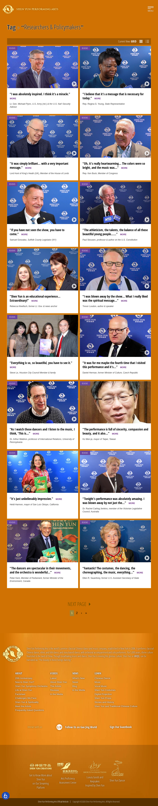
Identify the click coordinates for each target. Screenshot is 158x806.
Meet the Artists (23, 706)
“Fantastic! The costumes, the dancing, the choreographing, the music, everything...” (113, 570)
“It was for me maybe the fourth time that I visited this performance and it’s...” (114, 364)
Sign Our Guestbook (121, 727)
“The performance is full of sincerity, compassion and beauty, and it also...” (115, 431)
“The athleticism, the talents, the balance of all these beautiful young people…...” (115, 232)
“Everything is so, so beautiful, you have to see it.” (42, 364)
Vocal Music (101, 686)
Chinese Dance (102, 678)
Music (98, 682)
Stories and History (104, 702)
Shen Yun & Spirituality (27, 702)
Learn (98, 673)
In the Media (56, 694)
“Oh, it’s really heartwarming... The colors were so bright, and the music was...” (114, 165)
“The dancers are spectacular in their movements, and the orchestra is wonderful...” (40, 570)
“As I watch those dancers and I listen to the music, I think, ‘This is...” (42, 431)
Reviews (12, 48)
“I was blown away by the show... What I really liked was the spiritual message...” (115, 298)
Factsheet (20, 694)
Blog (74, 686)
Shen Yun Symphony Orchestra (31, 686)
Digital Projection (103, 694)
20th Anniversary (23, 678)
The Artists (55, 686)
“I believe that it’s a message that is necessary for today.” (113, 96)
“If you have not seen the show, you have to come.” (37, 232)
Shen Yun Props (103, 698)
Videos (54, 673)
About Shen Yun (58, 682)
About (18, 673)
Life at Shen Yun (23, 690)
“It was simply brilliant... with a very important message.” (39, 165)
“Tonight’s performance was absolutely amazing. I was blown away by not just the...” (113, 500)
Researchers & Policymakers (52, 28)
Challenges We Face (25, 698)
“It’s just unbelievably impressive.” (36, 498)
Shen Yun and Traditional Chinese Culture (116, 706)
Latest (53, 678)
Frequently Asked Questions (29, 710)
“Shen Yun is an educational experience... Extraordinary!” (35, 298)
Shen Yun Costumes (105, 690)
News (75, 673)
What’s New (78, 678)
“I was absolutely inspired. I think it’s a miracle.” (41, 96)
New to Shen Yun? (24, 682)
